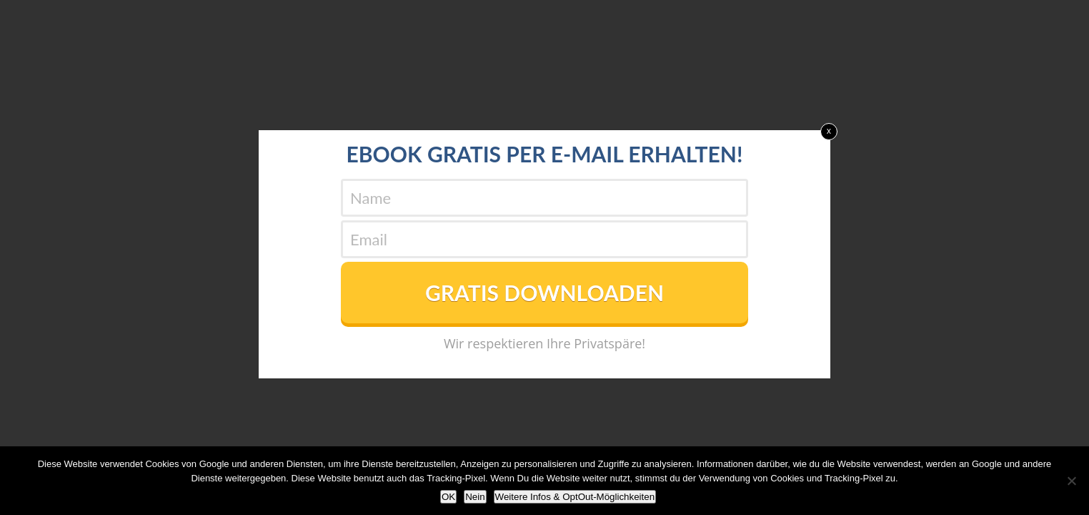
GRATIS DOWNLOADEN (544, 292)
